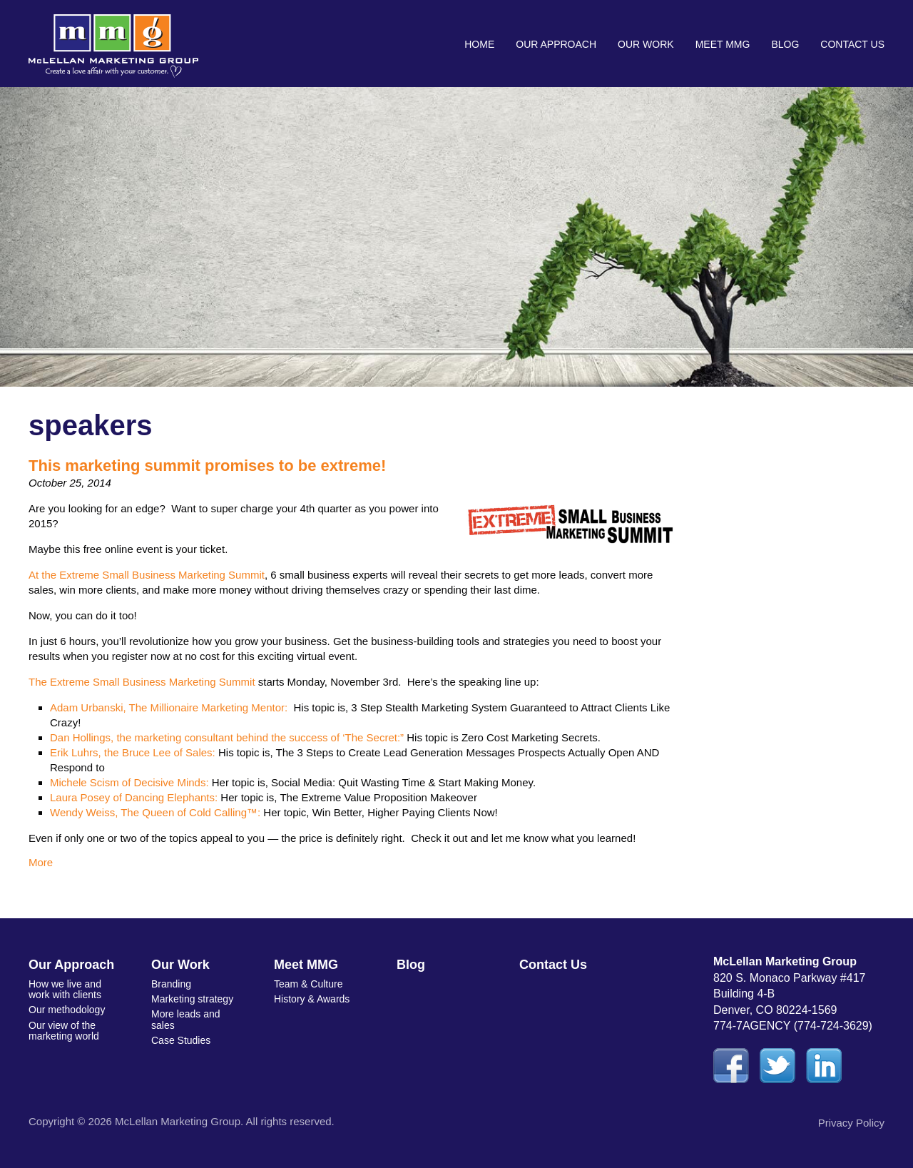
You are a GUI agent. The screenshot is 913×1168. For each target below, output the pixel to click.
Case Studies (180, 1040)
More (41, 862)
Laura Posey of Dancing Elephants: (134, 797)
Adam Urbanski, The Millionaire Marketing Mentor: (168, 707)
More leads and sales (185, 1019)
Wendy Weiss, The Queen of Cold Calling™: (155, 812)
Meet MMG (722, 44)
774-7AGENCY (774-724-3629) (792, 1026)
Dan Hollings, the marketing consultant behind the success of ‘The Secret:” (227, 737)
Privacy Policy (851, 1123)
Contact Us (852, 44)
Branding (171, 984)
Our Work (646, 44)
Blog (785, 44)
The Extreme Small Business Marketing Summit (142, 682)
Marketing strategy (192, 999)
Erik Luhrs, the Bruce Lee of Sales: (132, 752)
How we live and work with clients (65, 989)
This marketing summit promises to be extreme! (207, 465)
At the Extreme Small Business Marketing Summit (147, 575)
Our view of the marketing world (64, 1031)
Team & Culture (308, 984)
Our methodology (67, 1009)
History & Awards (312, 999)
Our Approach (556, 44)
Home (479, 44)
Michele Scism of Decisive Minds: (129, 782)
